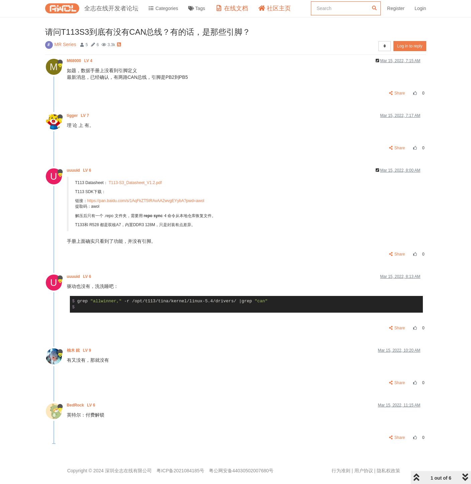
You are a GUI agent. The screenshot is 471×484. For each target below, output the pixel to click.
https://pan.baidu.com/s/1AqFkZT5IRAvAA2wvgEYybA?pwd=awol (145, 200)
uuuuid (79, 170)
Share (397, 93)
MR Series (65, 44)
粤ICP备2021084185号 (180, 470)
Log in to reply (409, 46)
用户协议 (363, 470)
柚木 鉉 (79, 350)
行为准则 (341, 470)
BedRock (81, 405)
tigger (78, 115)
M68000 (80, 60)
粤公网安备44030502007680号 (241, 470)
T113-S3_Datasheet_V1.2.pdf (135, 182)
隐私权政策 (388, 470)
